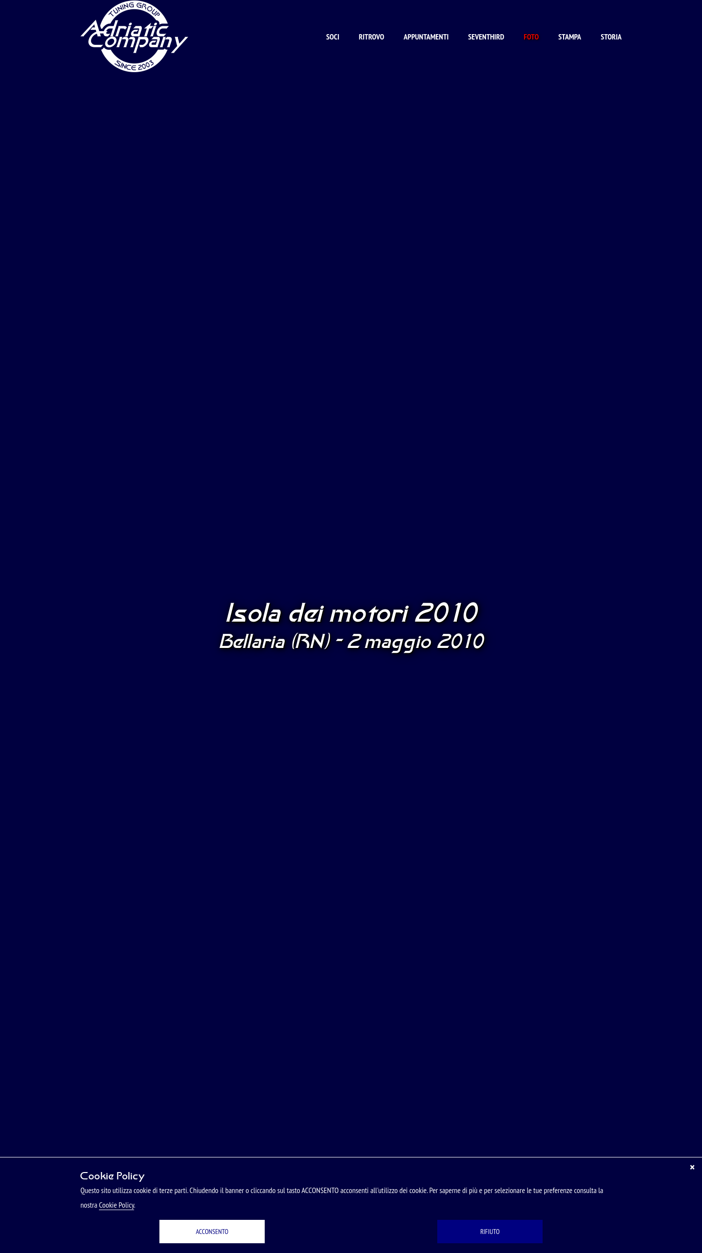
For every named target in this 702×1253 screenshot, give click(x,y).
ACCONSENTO (212, 1231)
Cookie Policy (116, 1205)
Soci (332, 36)
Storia (611, 36)
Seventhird (486, 36)
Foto (531, 36)
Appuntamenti (426, 36)
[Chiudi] (692, 1167)
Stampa (569, 36)
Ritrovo (371, 36)
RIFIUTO (490, 1231)
